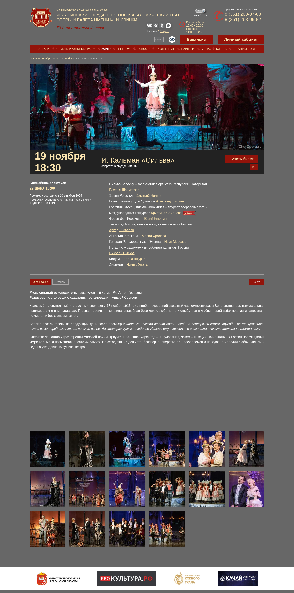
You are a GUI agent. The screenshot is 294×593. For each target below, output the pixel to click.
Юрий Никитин (155, 218)
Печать (256, 281)
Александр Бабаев (170, 201)
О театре (44, 48)
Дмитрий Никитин (149, 195)
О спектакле (40, 281)
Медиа (206, 48)
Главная (35, 58)
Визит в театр (166, 48)
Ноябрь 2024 (50, 58)
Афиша (106, 48)
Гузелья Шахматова (124, 190)
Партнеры (188, 48)
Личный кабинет (241, 39)
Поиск (159, 39)
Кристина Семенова (166, 213)
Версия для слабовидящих (172, 39)
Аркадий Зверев (121, 230)
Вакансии (196, 39)
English (164, 31)
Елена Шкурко (134, 259)
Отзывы (60, 281)
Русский (152, 31)
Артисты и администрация (76, 48)
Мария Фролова (154, 236)
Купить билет (242, 159)
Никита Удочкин (138, 264)
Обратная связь (244, 48)
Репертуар (124, 48)
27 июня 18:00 (42, 188)
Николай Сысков (121, 253)
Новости (143, 48)
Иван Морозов (175, 241)
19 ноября (66, 58)
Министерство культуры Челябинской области (82, 9)
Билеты (221, 48)
